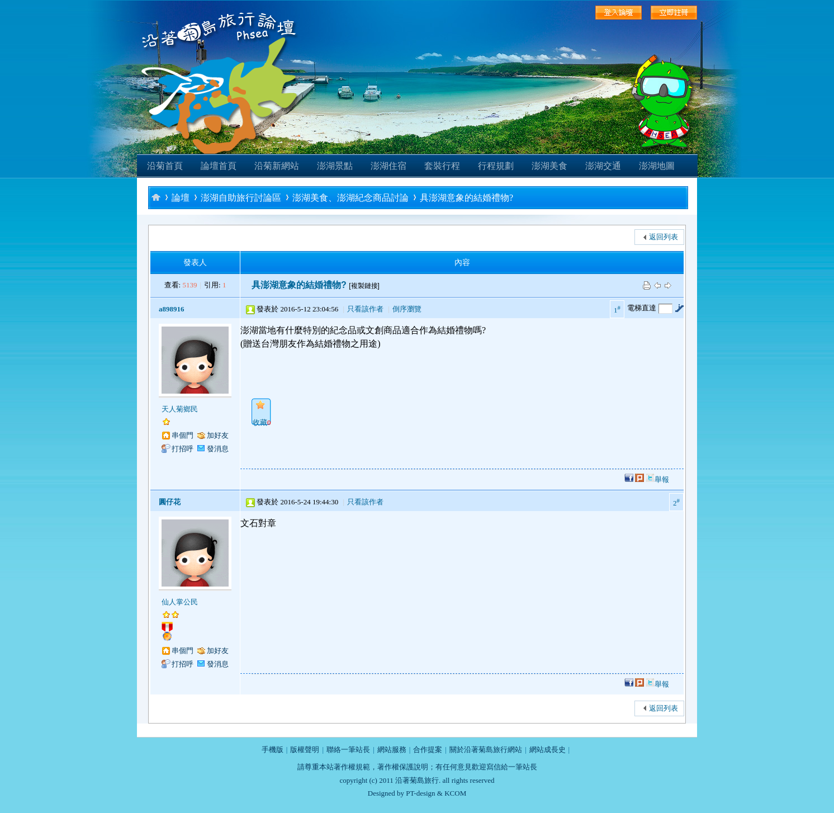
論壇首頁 (218, 166)
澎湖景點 (335, 166)
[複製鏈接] (364, 286)
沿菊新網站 (276, 166)
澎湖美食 (549, 166)
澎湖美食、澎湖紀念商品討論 (350, 197)
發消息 (218, 449)
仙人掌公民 (180, 602)
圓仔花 (170, 502)
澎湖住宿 (388, 166)
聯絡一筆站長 (348, 749)
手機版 (272, 749)
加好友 (218, 435)
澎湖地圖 (657, 166)
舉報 (662, 479)
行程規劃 (496, 166)
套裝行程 (442, 166)
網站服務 (391, 749)
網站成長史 (547, 749)
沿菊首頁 (165, 166)
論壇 (180, 197)
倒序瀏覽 (406, 309)
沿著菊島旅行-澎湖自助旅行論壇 (155, 197)
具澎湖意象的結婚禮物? (466, 197)
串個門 (182, 435)
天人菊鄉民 (180, 409)
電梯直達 (641, 308)
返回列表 (663, 237)
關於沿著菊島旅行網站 (485, 749)
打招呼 (182, 449)
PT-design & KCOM (436, 793)
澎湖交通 (603, 166)
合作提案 (427, 749)
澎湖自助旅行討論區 (241, 197)
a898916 (171, 309)
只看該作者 (365, 309)
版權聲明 (304, 749)
